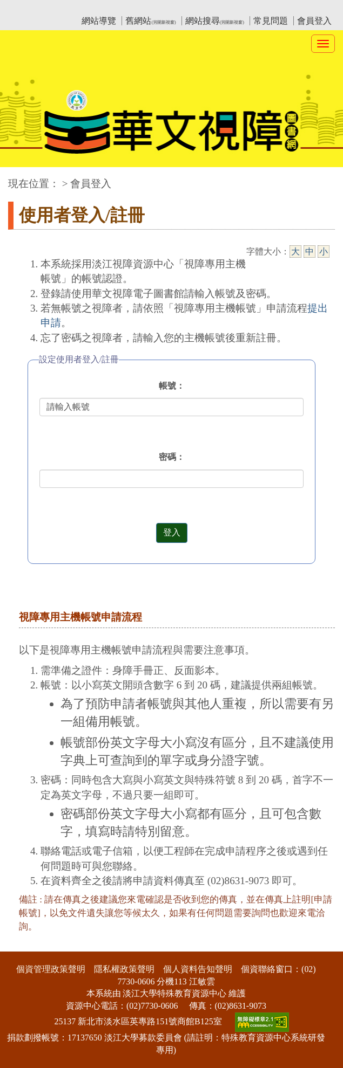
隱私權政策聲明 (124, 969)
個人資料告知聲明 (197, 969)
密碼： (172, 456)
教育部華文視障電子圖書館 (104, 8)
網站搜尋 (214, 20)
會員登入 (314, 20)
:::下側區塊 (21, 944)
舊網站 (150, 20)
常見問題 (270, 20)
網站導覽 (99, 20)
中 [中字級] (309, 251)
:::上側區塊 (29, 8)
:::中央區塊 (21, 178)
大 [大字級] (295, 251)
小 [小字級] (323, 251)
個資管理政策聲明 (50, 969)
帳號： (172, 385)
